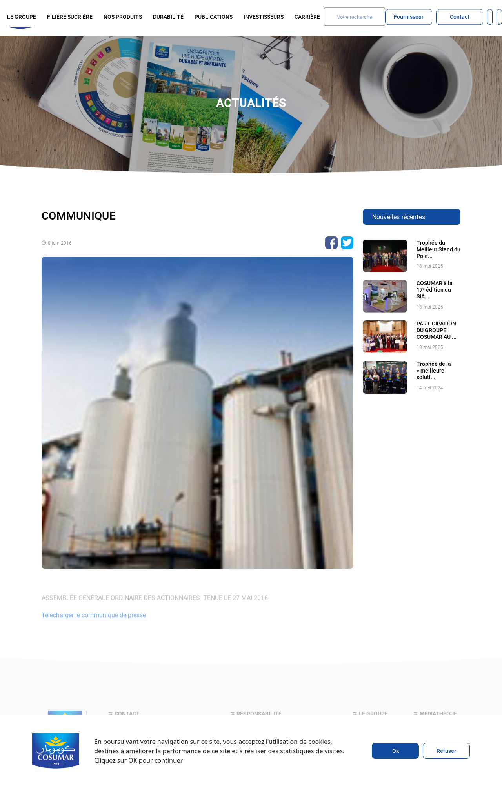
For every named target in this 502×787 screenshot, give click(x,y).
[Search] (354, 16)
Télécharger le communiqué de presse (94, 623)
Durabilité (168, 16)
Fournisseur (409, 16)
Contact (459, 16)
